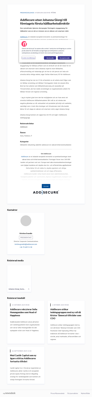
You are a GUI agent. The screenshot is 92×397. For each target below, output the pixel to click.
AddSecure (23, 37)
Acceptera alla (64, 58)
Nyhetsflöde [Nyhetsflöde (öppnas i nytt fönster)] (85, 393)
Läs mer (46, 186)
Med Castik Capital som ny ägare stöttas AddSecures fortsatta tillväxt (23, 358)
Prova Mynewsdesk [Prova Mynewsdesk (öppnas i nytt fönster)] (57, 393)
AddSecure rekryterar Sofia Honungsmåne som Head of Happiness (23, 312)
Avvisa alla (50, 58)
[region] (46, 51)
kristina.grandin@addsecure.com (26, 244)
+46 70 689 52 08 (26, 247)
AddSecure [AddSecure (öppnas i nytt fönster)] (23, 127)
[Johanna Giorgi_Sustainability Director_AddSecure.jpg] (19, 275)
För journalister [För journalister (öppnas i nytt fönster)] (72, 393)
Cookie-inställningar (28, 58)
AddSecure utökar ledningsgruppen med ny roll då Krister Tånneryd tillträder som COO (65, 314)
